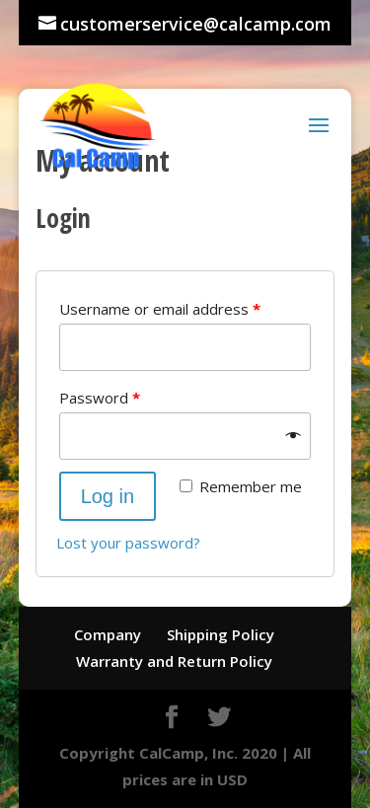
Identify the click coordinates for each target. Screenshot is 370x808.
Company (107, 634)
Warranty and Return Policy (174, 661)
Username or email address (159, 309)
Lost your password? (128, 542)
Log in (108, 496)
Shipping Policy (220, 634)
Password (99, 397)
